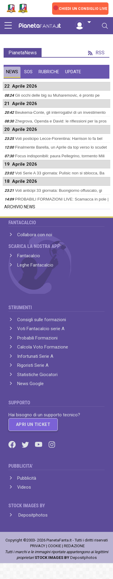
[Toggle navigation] (104, 25)
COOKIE (54, 546)
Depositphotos (32, 515)
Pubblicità (26, 478)
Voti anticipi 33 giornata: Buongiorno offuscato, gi (58, 190)
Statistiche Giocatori (37, 374)
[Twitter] (26, 444)
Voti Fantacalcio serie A (40, 328)
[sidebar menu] (8, 25)
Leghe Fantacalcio (35, 265)
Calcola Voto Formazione (42, 347)
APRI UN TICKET (33, 424)
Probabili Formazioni (37, 338)
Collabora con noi (34, 234)
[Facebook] (12, 444)
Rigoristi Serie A (33, 365)
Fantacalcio (28, 255)
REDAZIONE (74, 546)
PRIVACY (37, 546)
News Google (30, 383)
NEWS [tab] (12, 71)
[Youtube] (39, 444)
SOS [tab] (28, 71)
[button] (83, 22)
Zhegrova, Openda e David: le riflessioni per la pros (61, 121)
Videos (24, 487)
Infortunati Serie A (35, 356)
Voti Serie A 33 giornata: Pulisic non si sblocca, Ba (59, 173)
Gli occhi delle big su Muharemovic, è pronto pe (57, 95)
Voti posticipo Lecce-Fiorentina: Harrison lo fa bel (58, 138)
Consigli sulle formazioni (41, 319)
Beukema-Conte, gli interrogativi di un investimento (60, 112)
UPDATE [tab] (73, 71)
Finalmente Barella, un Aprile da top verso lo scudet (61, 147)
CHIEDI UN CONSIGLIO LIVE (83, 9)
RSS (96, 53)
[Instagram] (51, 444)
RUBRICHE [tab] (49, 71)
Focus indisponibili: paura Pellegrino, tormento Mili (60, 156)
